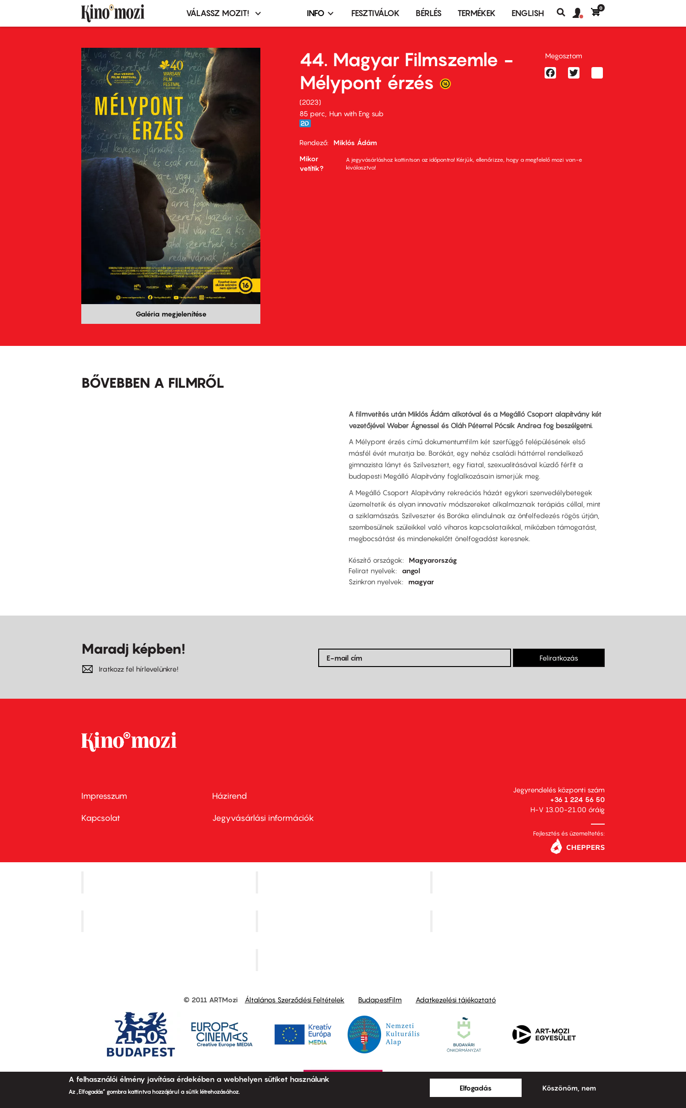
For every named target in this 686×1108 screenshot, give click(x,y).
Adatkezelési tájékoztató (456, 999)
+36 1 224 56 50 (577, 799)
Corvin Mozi (169, 882)
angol (411, 570)
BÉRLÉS (429, 13)
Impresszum (104, 796)
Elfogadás (476, 1088)
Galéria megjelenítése (171, 314)
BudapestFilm (380, 999)
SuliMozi (344, 921)
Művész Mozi (519, 882)
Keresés (565, 12)
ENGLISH (528, 13)
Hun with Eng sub (356, 113)
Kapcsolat (100, 818)
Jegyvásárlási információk (263, 818)
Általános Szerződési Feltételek (294, 999)
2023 (310, 102)
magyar (421, 581)
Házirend (229, 796)
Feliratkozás (559, 658)
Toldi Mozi (344, 960)
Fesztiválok (375, 13)
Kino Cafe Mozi (344, 882)
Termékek (476, 13)
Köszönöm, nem (569, 1088)
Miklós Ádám (355, 142)
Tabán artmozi (518, 921)
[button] (582, 13)
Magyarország (433, 560)
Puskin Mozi (169, 921)
